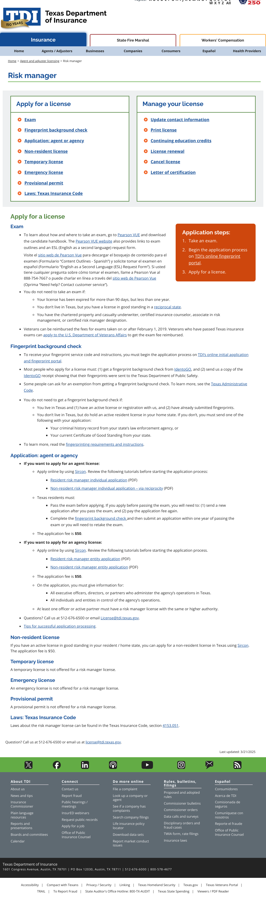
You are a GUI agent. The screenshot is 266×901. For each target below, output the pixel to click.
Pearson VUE (129, 234)
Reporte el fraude (228, 823)
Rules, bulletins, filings (180, 783)
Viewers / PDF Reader (213, 891)
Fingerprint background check (56, 130)
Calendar (18, 841)
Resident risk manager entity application (85, 559)
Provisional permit (44, 183)
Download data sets (128, 834)
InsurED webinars (75, 813)
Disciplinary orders (178, 823)
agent (117, 799)
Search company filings (131, 817)
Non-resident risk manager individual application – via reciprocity (106, 488)
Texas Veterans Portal (222, 885)
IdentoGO (182, 369)
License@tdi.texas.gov (120, 618)
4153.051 (171, 725)
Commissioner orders (181, 810)
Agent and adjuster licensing (39, 61)
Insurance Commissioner (22, 804)
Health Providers (247, 51)
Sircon (80, 471)
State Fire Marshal (133, 40)
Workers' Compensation (222, 40)
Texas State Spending (174, 891)
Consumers (171, 51)
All (228, 3)
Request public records (80, 819)
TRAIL (41, 891)
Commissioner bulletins (182, 803)
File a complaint (125, 789)
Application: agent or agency (54, 141)
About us (18, 789)
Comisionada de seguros (227, 804)
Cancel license (165, 162)
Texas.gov (190, 885)
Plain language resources (22, 815)
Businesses (95, 51)
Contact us (70, 789)
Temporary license (44, 162)
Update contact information (180, 119)
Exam (30, 119)
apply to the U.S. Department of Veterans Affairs (85, 335)
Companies (133, 51)
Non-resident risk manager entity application (89, 567)
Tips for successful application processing (59, 626)
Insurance (43, 40)
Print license (164, 130)
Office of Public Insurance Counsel (76, 834)
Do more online (128, 782)
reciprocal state (167, 307)
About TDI (21, 782)
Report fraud (72, 795)
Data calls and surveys (181, 816)
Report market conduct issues (131, 843)
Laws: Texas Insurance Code (54, 193)
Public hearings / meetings (75, 804)
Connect (70, 782)
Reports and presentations (21, 825)
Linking (124, 885)
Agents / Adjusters (57, 51)
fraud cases (173, 827)
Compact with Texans (62, 885)
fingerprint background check (100, 518)
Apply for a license (43, 104)
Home (19, 51)
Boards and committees (29, 834)
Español (209, 51)
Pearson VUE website (94, 241)
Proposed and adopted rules (182, 794)
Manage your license (173, 104)
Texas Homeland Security (156, 885)
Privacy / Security (98, 885)
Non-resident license (46, 151)
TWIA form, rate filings (181, 834)
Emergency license (44, 172)
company (136, 795)
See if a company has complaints (129, 808)
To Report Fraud (65, 891)
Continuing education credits (181, 141)
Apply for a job (73, 826)
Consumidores (226, 789)
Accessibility (30, 885)
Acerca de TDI (225, 795)
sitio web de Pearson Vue (60, 255)
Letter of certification (173, 172)
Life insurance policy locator (128, 825)
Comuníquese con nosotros (229, 815)
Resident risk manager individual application (88, 480)
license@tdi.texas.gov (103, 742)
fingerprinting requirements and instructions (104, 444)
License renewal (167, 151)
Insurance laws (175, 840)
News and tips (22, 795)
